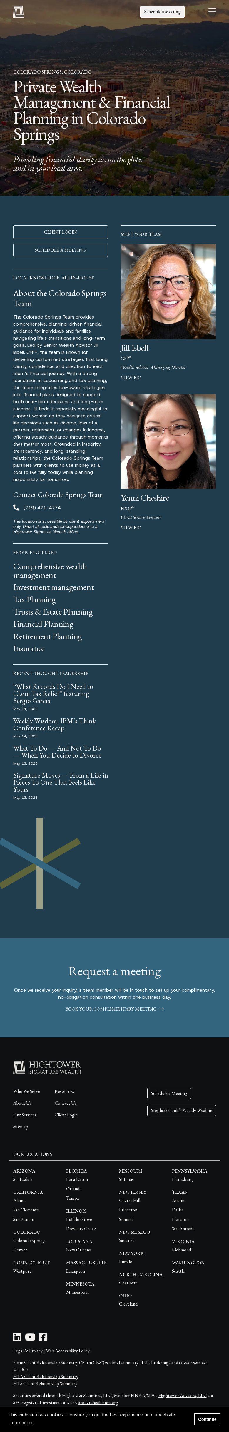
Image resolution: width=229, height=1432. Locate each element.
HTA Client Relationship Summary (45, 1376)
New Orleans (78, 1250)
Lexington (75, 1271)
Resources (64, 1091)
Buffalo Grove (79, 1219)
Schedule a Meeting (162, 12)
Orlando (74, 1189)
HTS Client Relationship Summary (45, 1384)
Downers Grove (81, 1229)
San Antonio (183, 1229)
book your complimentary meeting (115, 1009)
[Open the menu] (212, 12)
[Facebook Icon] (43, 1339)
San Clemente (26, 1210)
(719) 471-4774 (42, 508)
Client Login (66, 1115)
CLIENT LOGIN (60, 232)
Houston (180, 1219)
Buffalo (125, 1261)
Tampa (72, 1198)
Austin (178, 1200)
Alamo (19, 1200)
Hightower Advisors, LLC (182, 1395)
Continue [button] (207, 1419)
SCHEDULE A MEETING (60, 250)
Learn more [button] (21, 1422)
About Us (22, 1103)
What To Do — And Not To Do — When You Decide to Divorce (57, 751)
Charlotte (128, 1283)
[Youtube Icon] (30, 1339)
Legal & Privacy (28, 1351)
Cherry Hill (129, 1200)
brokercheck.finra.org (98, 1402)
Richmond (181, 1250)
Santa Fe (127, 1240)
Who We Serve (26, 1091)
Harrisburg (182, 1179)
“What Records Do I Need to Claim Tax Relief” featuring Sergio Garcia (53, 693)
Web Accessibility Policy (68, 1351)
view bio (131, 378)
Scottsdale (23, 1179)
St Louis (126, 1179)
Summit (126, 1219)
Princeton (128, 1210)
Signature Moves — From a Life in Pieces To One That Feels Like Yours (60, 782)
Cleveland (128, 1304)
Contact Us (66, 1103)
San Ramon (23, 1219)
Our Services (24, 1115)
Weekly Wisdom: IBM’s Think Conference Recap (54, 724)
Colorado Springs (29, 1240)
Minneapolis (77, 1292)
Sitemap (20, 1126)
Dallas (178, 1210)
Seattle (178, 1271)
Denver (20, 1250)
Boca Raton (77, 1179)
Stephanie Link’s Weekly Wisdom (181, 1110)
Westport (22, 1271)
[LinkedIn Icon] (17, 1339)
